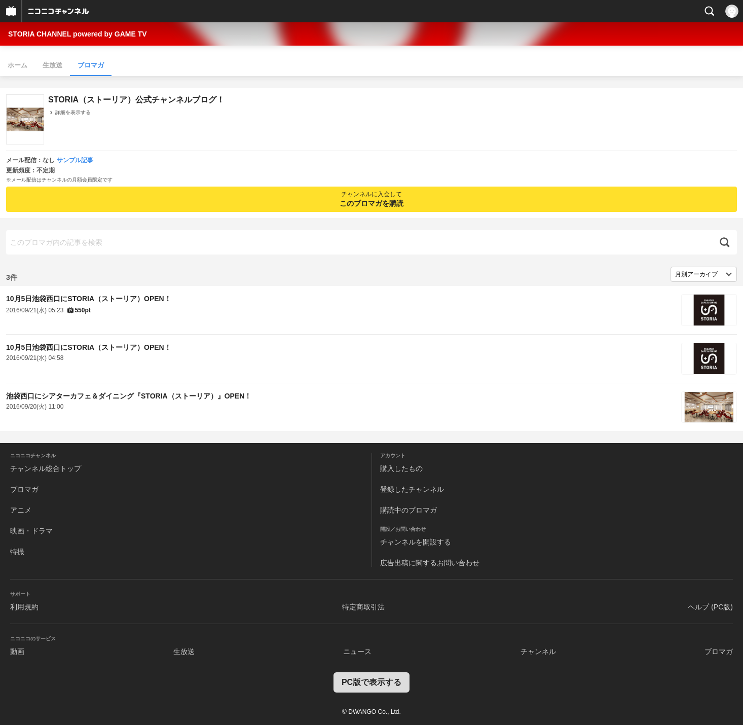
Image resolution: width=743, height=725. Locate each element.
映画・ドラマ (31, 531)
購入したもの (401, 468)
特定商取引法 (363, 607)
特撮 (17, 552)
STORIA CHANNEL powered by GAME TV (77, 34)
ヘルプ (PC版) (710, 607)
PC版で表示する (371, 682)
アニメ (20, 510)
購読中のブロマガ (408, 510)
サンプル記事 (75, 160)
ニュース (357, 651)
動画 (17, 651)
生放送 (52, 65)
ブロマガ (91, 65)
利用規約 (24, 607)
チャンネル (538, 651)
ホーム (17, 65)
